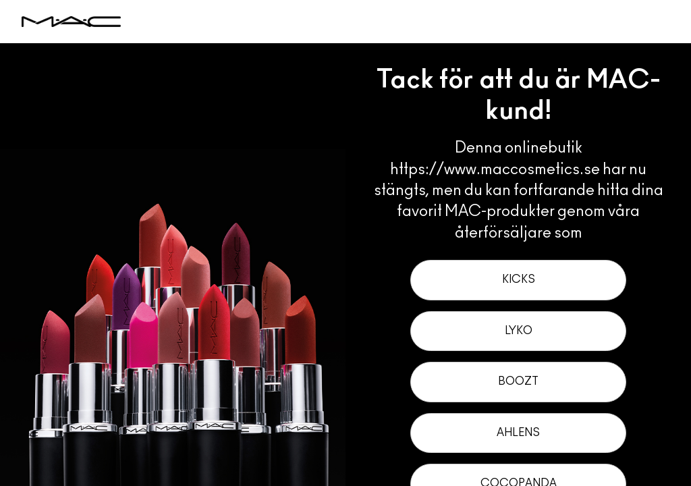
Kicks (518, 279)
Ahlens (518, 432)
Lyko (518, 330)
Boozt (518, 381)
